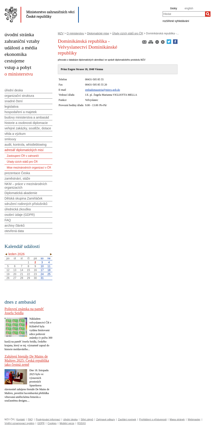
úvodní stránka (19, 34)
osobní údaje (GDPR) (20, 214)
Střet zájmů (87, 419)
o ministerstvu (19, 74)
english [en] (189, 8)
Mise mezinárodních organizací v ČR (29, 167)
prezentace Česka (17, 173)
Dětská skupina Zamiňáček (23, 198)
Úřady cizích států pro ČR (127, 33)
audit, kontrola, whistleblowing (26, 144)
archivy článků (15, 225)
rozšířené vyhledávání (176, 20)
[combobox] (184, 14)
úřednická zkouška (18, 209)
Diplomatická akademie (21, 193)
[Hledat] (207, 14)
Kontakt (20, 419)
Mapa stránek (177, 419)
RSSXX (81, 423)
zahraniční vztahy (22, 41)
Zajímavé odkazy (105, 419)
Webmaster (194, 419)
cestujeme (14, 61)
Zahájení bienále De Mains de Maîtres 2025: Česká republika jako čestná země (27, 360)
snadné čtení (14, 101)
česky (173, 8)
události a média (21, 47)
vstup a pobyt (18, 67)
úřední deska (14, 90)
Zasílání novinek (127, 419)
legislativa (11, 106)
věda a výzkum (15, 133)
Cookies (52, 423)
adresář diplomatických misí (24, 150)
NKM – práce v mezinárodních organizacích (26, 185)
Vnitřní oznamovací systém (19, 423)
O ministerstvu (75, 33)
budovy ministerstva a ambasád (27, 117)
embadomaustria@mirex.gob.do (102, 89)
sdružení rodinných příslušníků (26, 204)
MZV (60, 33)
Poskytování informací (48, 419)
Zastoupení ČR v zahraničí (23, 155)
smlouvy (10, 139)
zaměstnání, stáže (17, 178)
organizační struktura (19, 95)
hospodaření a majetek (21, 112)
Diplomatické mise (98, 33)
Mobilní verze (67, 423)
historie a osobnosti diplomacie (26, 123)
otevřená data (14, 231)
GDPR (40, 423)
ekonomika (16, 54)
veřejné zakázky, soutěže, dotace (28, 128)
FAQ (8, 220)
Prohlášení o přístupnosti (153, 419)
